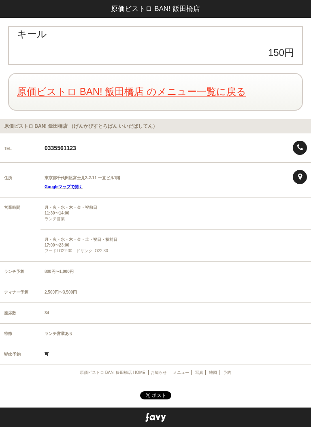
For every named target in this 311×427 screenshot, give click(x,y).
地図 (213, 372)
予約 (227, 372)
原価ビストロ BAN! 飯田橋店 (155, 9)
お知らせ (159, 372)
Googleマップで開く (64, 187)
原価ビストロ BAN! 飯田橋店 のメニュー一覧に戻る (131, 91)
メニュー (181, 372)
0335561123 (60, 148)
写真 (199, 372)
